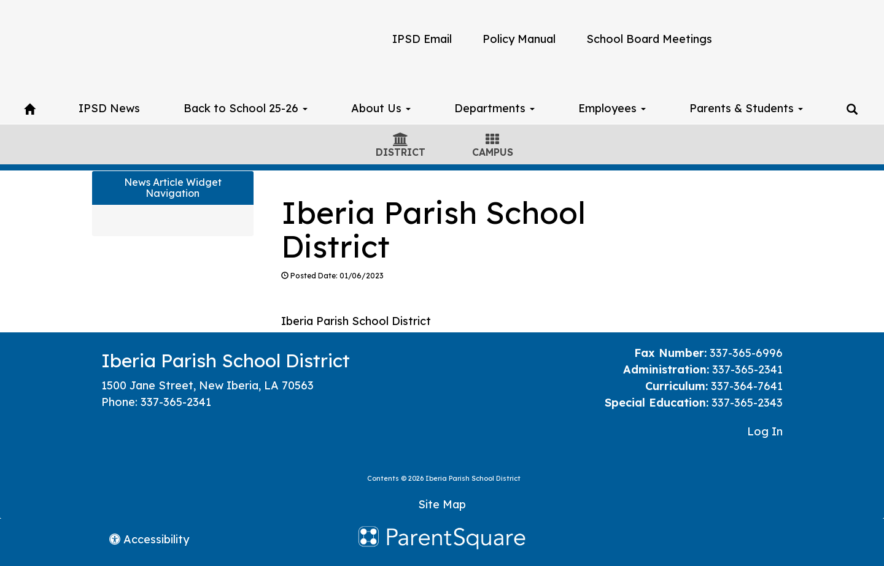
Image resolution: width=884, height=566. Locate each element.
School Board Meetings (649, 39)
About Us (381, 108)
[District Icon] (400, 140)
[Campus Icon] (492, 140)
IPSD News (109, 108)
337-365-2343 (747, 403)
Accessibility (149, 539)
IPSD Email (422, 39)
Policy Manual (519, 39)
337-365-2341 (176, 402)
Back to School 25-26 (246, 108)
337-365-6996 (746, 353)
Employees (612, 108)
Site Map (442, 504)
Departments (494, 108)
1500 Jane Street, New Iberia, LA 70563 (207, 385)
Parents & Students (746, 108)
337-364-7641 (747, 386)
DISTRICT (400, 152)
